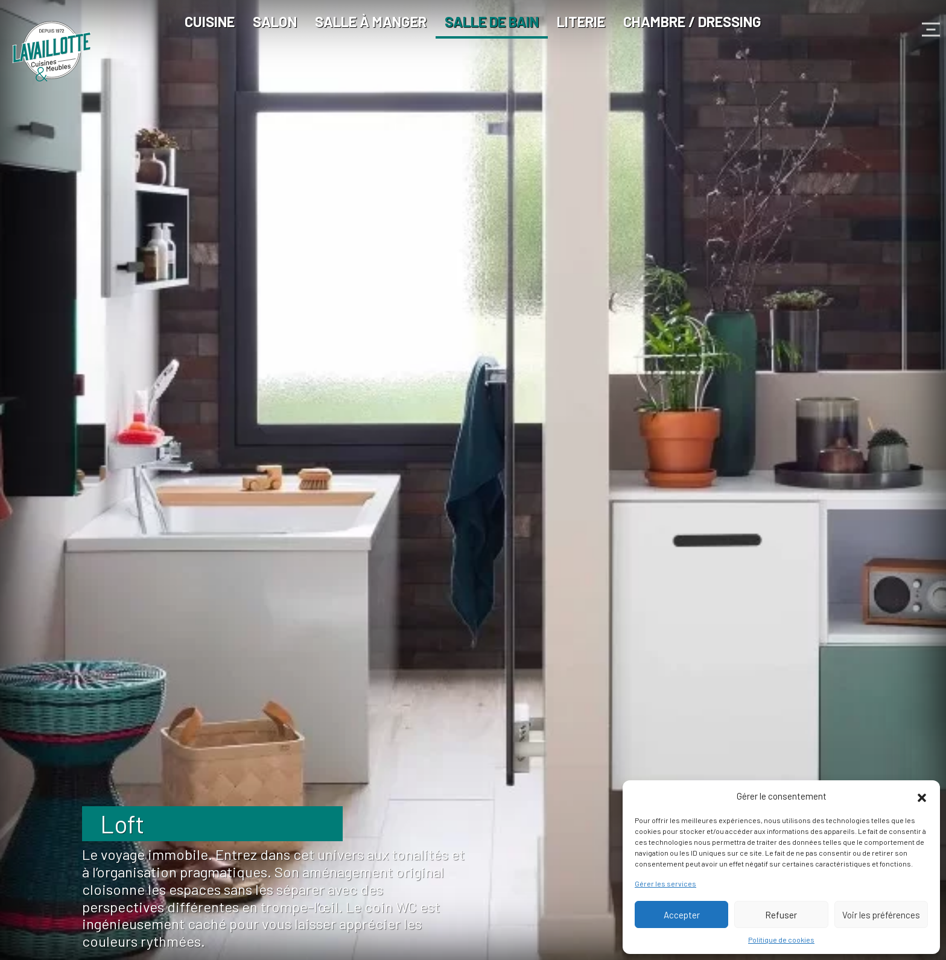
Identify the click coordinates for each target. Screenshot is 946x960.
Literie (581, 21)
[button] (922, 796)
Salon (275, 21)
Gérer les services (665, 883)
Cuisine (210, 21)
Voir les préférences (881, 914)
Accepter (682, 914)
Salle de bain (492, 21)
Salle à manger (371, 21)
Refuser (781, 914)
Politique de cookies (781, 939)
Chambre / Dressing (692, 21)
